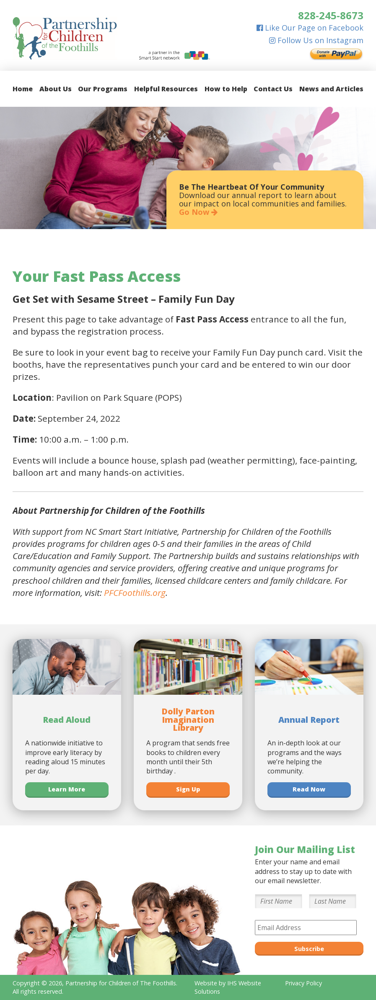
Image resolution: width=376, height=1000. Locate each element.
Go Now (198, 212)
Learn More (66, 789)
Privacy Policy (303, 983)
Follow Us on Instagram (316, 40)
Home (23, 88)
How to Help (226, 88)
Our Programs (102, 88)
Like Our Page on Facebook (310, 28)
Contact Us (273, 88)
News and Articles (331, 88)
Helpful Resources (166, 88)
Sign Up (188, 789)
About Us (55, 88)
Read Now (309, 789)
